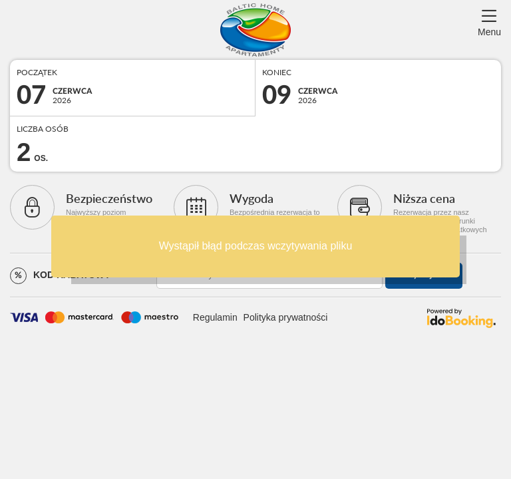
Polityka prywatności (286, 317)
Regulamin (215, 317)
